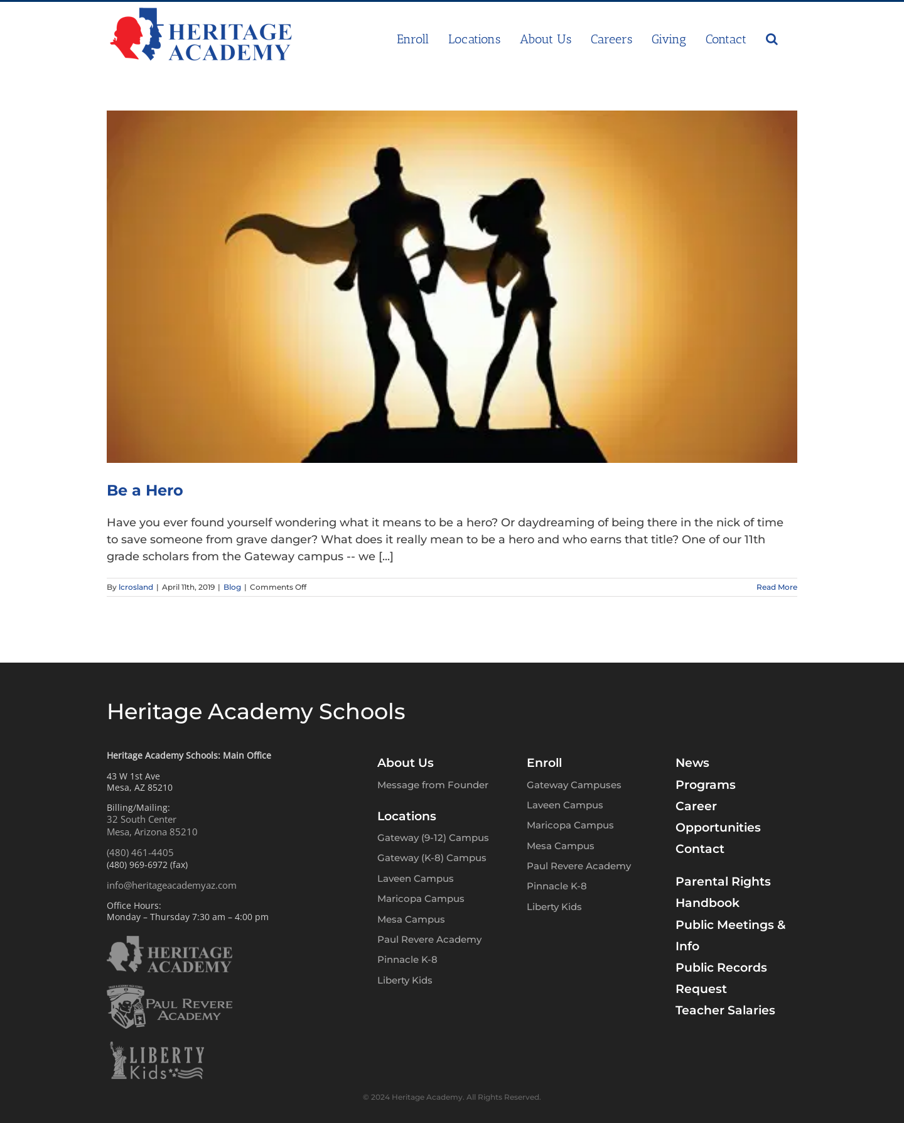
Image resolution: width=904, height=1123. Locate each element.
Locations (406, 816)
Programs (705, 785)
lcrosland (136, 587)
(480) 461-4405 (140, 852)
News (692, 763)
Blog (232, 587)
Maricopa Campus (421, 898)
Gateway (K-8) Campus (432, 858)
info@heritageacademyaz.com (172, 885)
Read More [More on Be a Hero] (776, 587)
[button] (772, 39)
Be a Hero (145, 490)
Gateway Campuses (574, 785)
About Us (405, 763)
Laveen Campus (415, 878)
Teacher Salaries (725, 1010)
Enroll (544, 763)
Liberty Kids (405, 980)
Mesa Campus (411, 919)
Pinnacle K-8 (407, 959)
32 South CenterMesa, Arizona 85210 (152, 825)
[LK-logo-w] (157, 1047)
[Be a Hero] (452, 287)
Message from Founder (432, 785)
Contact (699, 849)
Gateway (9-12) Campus (433, 838)
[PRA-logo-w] (169, 990)
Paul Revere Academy (429, 939)
